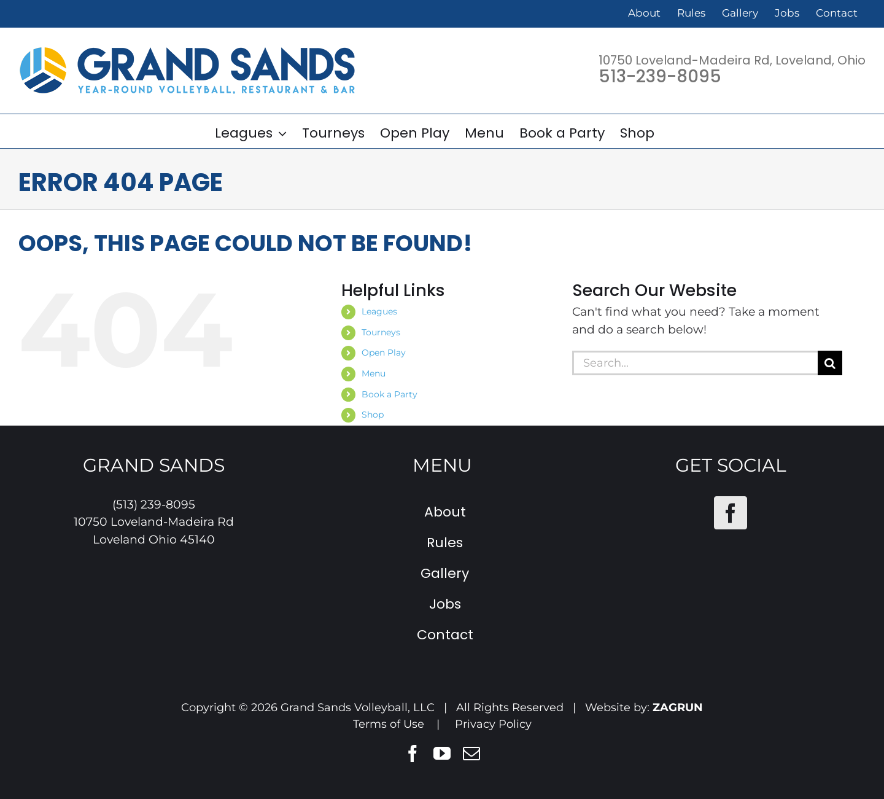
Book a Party (389, 394)
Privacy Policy (493, 724)
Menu (374, 373)
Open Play (384, 352)
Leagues (379, 311)
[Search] (830, 363)
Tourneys (381, 332)
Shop (373, 414)
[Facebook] (730, 512)
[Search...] (695, 363)
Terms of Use (388, 724)
